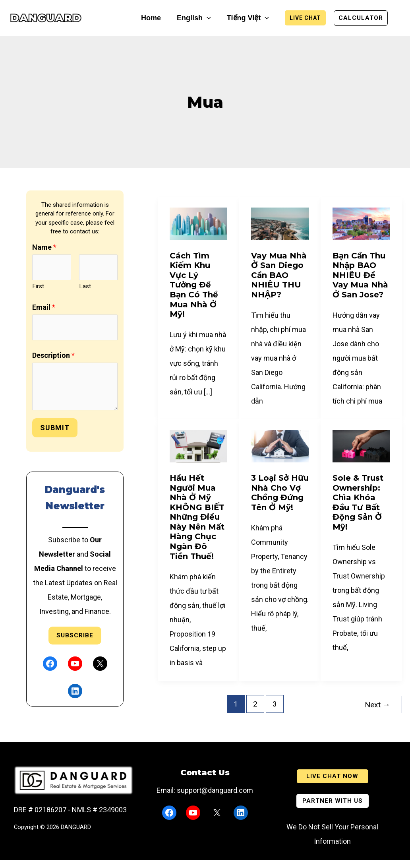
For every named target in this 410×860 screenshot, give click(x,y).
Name (44, 247)
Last (85, 286)
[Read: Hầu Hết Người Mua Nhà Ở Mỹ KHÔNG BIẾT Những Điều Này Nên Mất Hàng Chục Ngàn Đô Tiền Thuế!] (198, 445)
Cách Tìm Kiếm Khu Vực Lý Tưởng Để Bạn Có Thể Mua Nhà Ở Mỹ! (194, 285)
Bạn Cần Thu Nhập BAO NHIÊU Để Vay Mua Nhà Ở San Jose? (360, 275)
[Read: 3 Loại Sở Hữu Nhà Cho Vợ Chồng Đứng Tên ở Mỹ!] (280, 445)
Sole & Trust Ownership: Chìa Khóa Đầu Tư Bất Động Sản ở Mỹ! (358, 502)
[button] (207, 18)
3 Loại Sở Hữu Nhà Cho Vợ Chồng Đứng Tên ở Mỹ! (280, 492)
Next (377, 704)
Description (53, 355)
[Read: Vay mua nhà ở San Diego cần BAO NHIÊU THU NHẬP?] (280, 223)
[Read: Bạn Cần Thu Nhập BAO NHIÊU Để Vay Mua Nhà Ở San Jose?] (361, 223)
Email (43, 307)
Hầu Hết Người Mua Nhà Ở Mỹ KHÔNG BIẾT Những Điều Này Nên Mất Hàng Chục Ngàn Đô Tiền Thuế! (197, 517)
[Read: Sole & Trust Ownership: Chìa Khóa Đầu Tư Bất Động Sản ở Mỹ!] (361, 445)
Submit (55, 427)
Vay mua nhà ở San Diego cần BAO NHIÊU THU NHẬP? (279, 275)
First (38, 286)
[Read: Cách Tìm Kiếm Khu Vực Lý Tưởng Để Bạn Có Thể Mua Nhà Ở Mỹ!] (198, 223)
